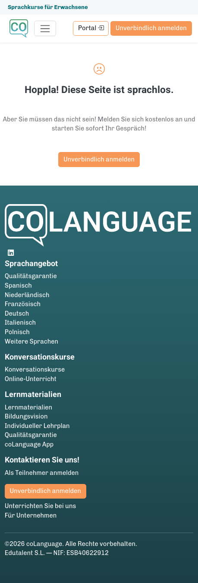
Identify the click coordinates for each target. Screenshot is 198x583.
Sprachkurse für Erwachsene (48, 7)
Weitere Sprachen (31, 341)
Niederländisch (27, 295)
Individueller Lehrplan (37, 426)
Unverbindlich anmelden (151, 28)
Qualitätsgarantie (31, 276)
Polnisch (17, 332)
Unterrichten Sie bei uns (40, 506)
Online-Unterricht (31, 379)
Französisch (23, 304)
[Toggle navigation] (45, 28)
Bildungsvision (26, 416)
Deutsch (17, 313)
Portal (91, 28)
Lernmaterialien (28, 407)
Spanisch (18, 285)
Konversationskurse (35, 369)
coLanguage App (29, 444)
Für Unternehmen (31, 515)
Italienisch (20, 322)
